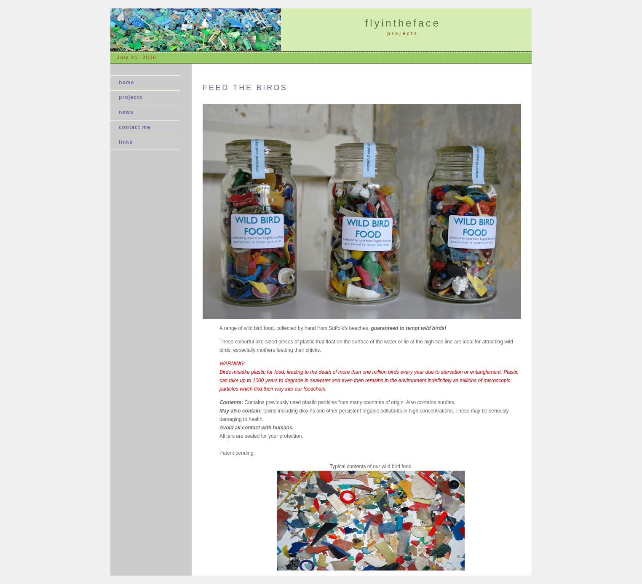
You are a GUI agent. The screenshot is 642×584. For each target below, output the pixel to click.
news (129, 112)
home (126, 83)
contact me (134, 127)
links (126, 142)
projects (130, 97)
